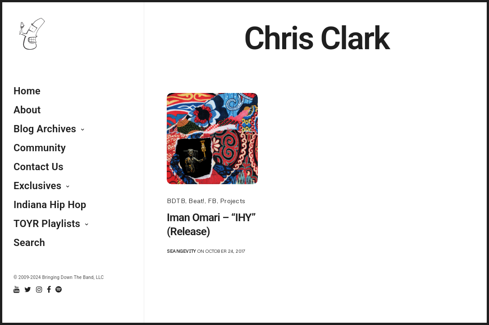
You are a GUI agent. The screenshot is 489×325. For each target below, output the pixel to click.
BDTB (176, 200)
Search (29, 242)
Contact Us (39, 166)
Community (40, 147)
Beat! (196, 200)
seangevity (181, 251)
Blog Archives (45, 129)
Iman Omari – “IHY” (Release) (211, 224)
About (27, 110)
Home (27, 91)
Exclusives (37, 185)
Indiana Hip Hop (50, 204)
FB (212, 200)
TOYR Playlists (47, 223)
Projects (232, 200)
